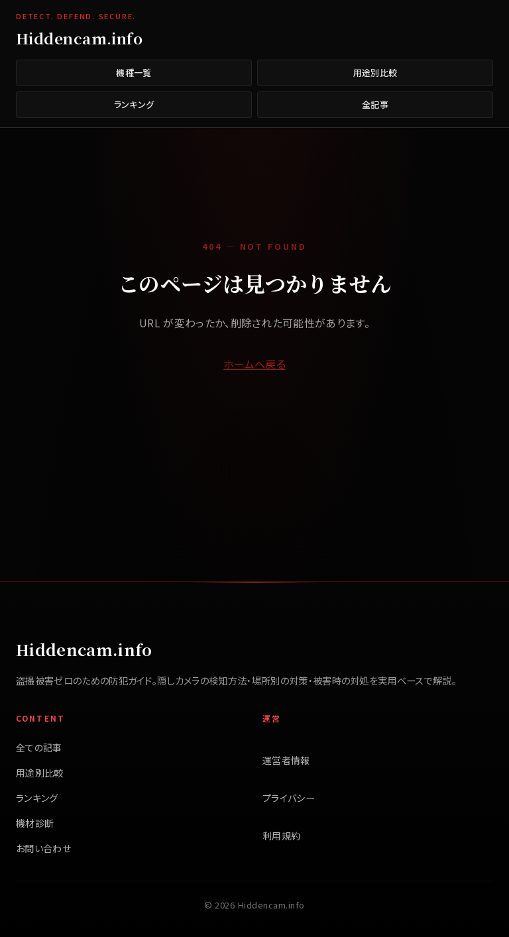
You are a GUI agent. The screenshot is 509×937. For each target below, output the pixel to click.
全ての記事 (39, 747)
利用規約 (281, 835)
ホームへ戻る (254, 364)
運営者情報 (286, 760)
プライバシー (288, 797)
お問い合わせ (43, 848)
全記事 (375, 104)
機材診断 (35, 823)
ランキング (134, 104)
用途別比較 (375, 72)
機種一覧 (133, 72)
